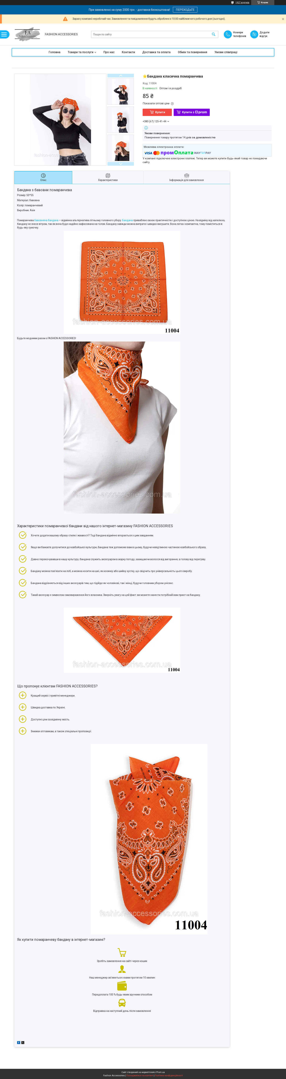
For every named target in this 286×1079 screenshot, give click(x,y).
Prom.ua (160, 1072)
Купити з (194, 112)
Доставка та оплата (156, 52)
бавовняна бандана (46, 220)
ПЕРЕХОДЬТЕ (185, 9)
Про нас (109, 52)
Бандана (127, 220)
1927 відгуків (242, 2)
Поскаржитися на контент (139, 1075)
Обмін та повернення (192, 52)
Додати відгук (264, 34)
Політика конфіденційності (169, 1075)
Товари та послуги (80, 52)
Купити (160, 112)
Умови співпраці (225, 52)
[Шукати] (213, 34)
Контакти (128, 52)
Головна (54, 52)
